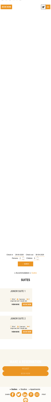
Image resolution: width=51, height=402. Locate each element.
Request (25, 369)
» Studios (23, 389)
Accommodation (22, 273)
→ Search (25, 264)
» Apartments (34, 389)
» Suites (13, 389)
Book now (6, 7)
